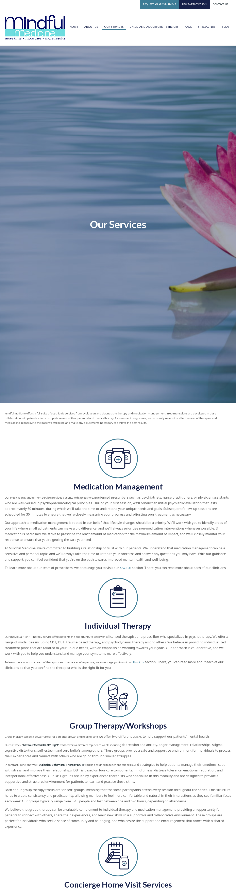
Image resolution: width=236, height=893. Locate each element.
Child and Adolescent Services (154, 27)
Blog (225, 27)
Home (74, 27)
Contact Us (220, 4)
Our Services (114, 27)
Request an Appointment (159, 4)
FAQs (188, 27)
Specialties (206, 27)
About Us (91, 27)
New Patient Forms (194, 4)
